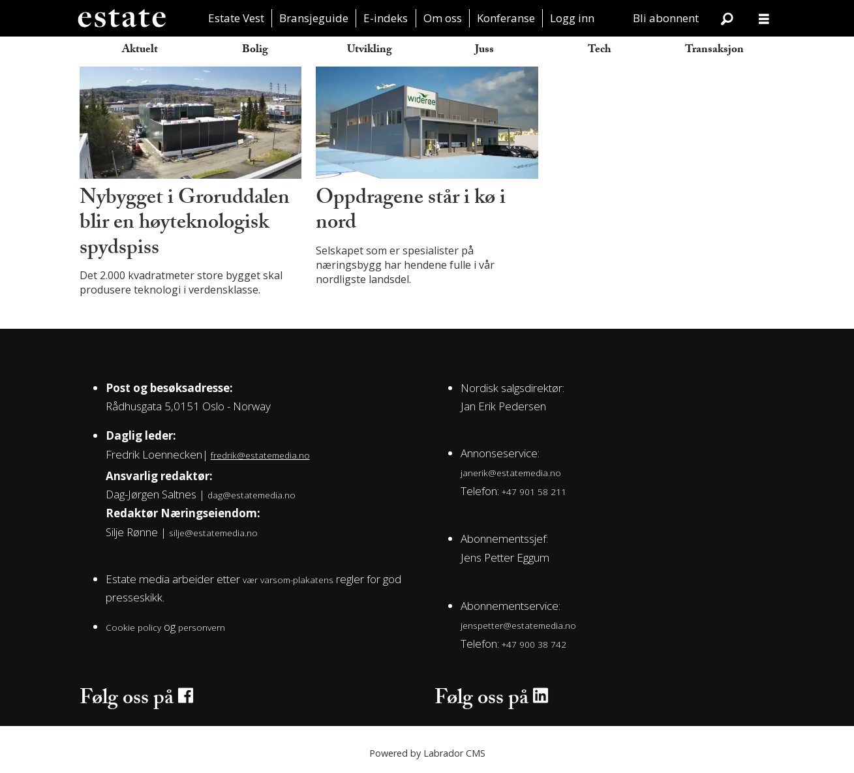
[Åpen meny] (764, 18)
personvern (201, 627)
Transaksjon (714, 50)
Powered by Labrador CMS (427, 753)
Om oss (442, 17)
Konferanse (506, 17)
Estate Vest (236, 17)
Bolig (255, 50)
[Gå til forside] (121, 18)
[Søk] (727, 18)
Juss (484, 50)
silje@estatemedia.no (213, 532)
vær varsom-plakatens (288, 579)
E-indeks (385, 17)
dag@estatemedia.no (251, 495)
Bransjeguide (313, 17)
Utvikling (369, 50)
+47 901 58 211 (534, 491)
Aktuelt (140, 50)
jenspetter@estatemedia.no (518, 625)
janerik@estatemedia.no (511, 472)
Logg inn (572, 17)
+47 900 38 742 (534, 644)
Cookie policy (133, 627)
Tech (599, 50)
